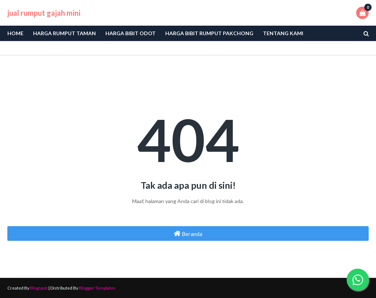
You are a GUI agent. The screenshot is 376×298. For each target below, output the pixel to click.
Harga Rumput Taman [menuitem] (64, 33)
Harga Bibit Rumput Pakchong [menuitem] (209, 33)
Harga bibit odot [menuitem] (130, 33)
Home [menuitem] (15, 33)
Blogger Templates (97, 288)
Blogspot (38, 288)
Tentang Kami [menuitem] (283, 33)
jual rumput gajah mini (43, 12)
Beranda (188, 233)
